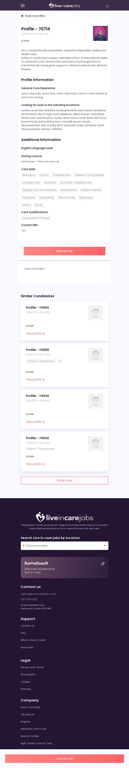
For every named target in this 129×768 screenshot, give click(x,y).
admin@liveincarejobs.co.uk (38, 594)
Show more (64, 480)
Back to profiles (33, 16)
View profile (35, 333)
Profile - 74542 (37, 438)
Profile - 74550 (37, 350)
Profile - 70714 (35, 29)
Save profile (64, 759)
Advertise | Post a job (33, 729)
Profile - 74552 (37, 307)
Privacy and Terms (32, 667)
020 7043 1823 (29, 599)
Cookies (25, 682)
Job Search (28, 714)
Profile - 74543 (37, 396)
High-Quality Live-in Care (36, 743)
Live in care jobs (30, 707)
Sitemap (26, 689)
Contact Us (28, 625)
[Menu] (23, 5)
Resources (27, 647)
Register (26, 721)
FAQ (23, 633)
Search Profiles (30, 736)
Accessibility (28, 674)
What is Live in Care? (33, 640)
